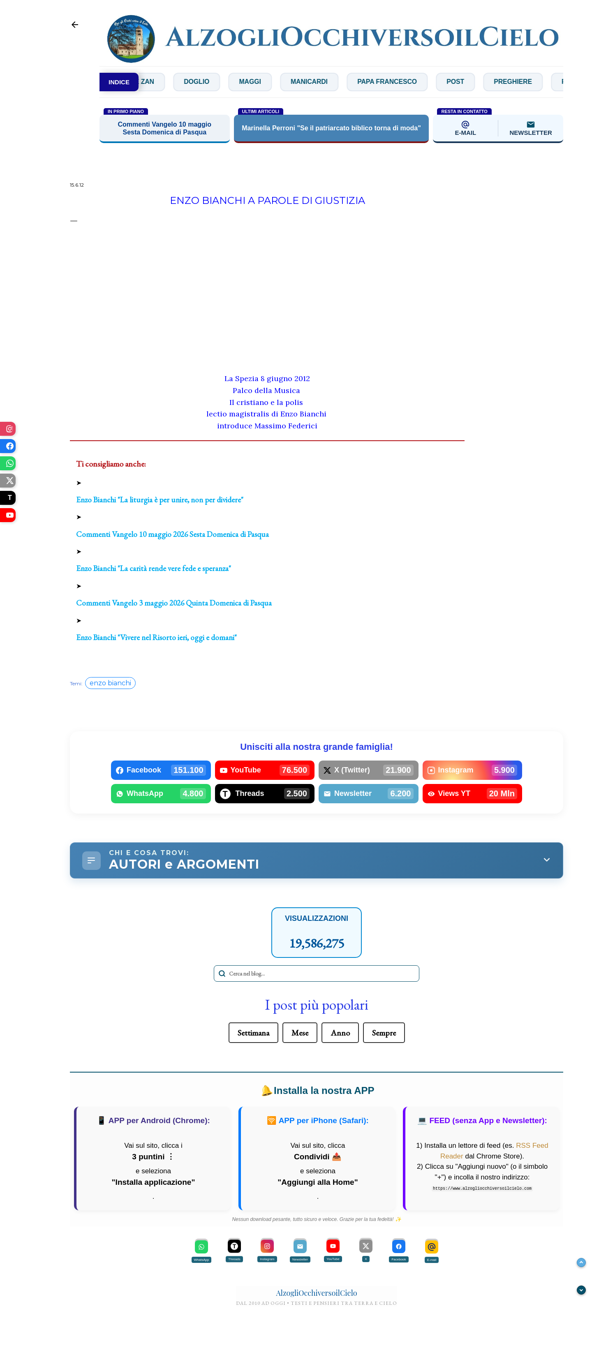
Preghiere (548, 82)
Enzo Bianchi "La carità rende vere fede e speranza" (153, 569)
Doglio (225, 82)
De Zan (169, 82)
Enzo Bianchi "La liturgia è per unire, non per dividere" (159, 500)
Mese (299, 1033)
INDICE (119, 82)
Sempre (384, 1033)
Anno (340, 1033)
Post (489, 82)
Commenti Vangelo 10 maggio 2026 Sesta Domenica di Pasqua (172, 534)
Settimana (253, 1033)
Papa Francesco (419, 82)
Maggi (279, 82)
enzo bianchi (110, 683)
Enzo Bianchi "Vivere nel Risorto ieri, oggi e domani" (156, 637)
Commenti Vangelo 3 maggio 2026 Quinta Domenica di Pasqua (174, 603)
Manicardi (340, 82)
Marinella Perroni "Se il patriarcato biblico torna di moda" (331, 128)
